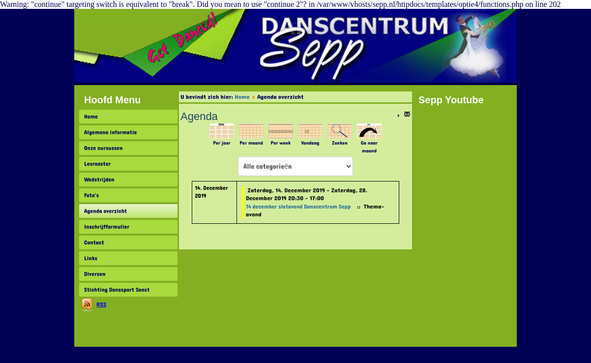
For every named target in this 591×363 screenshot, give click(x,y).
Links (90, 258)
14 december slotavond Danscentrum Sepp (298, 206)
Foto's (91, 195)
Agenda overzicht (105, 211)
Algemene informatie (110, 132)
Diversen (94, 274)
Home (91, 116)
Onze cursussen (103, 148)
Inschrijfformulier (106, 226)
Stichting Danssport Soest (116, 289)
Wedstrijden (99, 179)
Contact (94, 242)
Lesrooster (97, 163)
